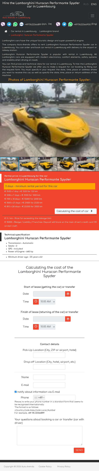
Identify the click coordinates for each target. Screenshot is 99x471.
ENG (93, 4)
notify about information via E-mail (37, 392)
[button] (96, 120)
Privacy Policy (63, 467)
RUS (86, 4)
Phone (25, 397)
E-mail (25, 385)
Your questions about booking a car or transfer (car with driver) (49, 421)
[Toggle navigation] (92, 16)
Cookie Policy (45, 467)
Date (26, 294)
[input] (49, 294)
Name (25, 377)
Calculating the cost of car (75, 211)
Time (26, 301)
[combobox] (39, 397)
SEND (79, 450)
